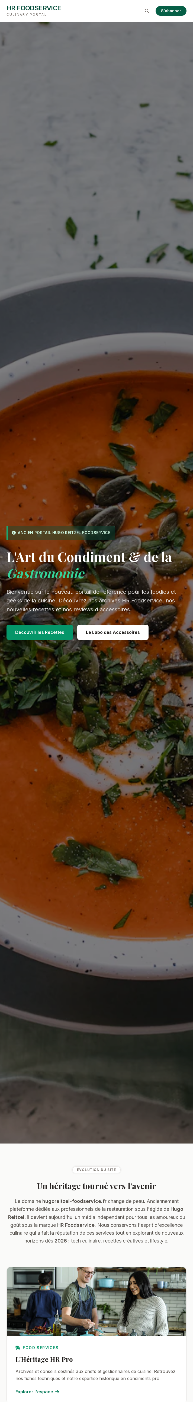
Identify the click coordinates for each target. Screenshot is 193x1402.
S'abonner (171, 10)
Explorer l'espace (37, 1391)
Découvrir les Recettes (39, 632)
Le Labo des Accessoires (113, 632)
